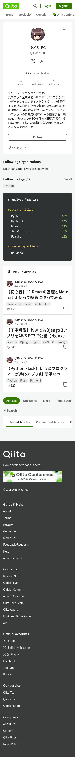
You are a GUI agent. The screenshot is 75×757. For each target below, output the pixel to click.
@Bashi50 (28, 282)
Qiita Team (10, 692)
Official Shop (11, 706)
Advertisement (12, 558)
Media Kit (9, 538)
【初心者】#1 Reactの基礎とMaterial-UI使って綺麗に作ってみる (37, 294)
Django (24, 342)
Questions (30, 401)
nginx (36, 342)
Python (9, 186)
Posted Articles (20, 422)
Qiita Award (10, 609)
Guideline (9, 531)
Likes (46, 401)
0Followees (37, 82)
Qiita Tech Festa (13, 603)
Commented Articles (50, 422)
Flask (23, 380)
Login (47, 6)
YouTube (8, 668)
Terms (7, 518)
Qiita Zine (9, 699)
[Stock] (65, 308)
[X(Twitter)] (33, 61)
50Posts (21, 82)
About (7, 511)
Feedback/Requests (16, 544)
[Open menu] (65, 29)
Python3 (35, 380)
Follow (37, 137)
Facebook (9, 661)
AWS (46, 342)
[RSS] (42, 61)
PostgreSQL (59, 342)
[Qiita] (11, 6)
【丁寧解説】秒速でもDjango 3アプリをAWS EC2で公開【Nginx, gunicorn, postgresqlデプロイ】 (36, 333)
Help (6, 551)
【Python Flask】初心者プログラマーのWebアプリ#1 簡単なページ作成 (37, 371)
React (28, 304)
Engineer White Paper (17, 616)
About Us (9, 724)
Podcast (8, 674)
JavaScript (14, 304)
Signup (64, 6)
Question (42, 14)
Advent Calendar (14, 596)
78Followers (54, 82)
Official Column (13, 589)
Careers (8, 731)
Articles (11, 401)
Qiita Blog (9, 737)
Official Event (11, 583)
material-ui (42, 304)
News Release (12, 744)
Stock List (24, 14)
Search (10, 410)
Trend (9, 14)
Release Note (11, 576)
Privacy (8, 525)
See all (68, 179)
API (5, 623)
